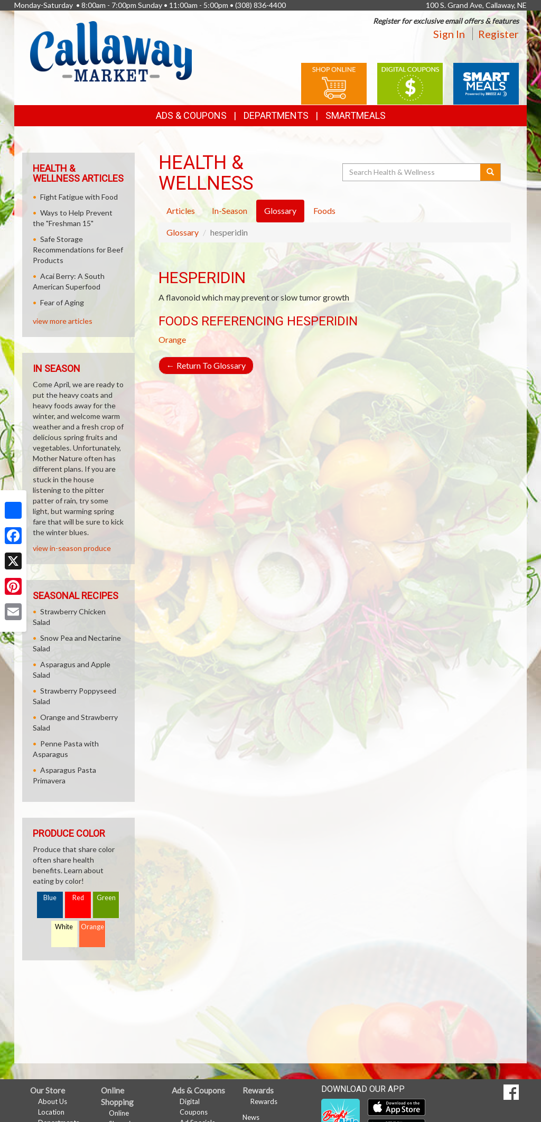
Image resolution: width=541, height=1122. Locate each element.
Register (498, 33)
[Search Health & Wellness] (412, 172)
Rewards (263, 1101)
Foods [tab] (324, 210)
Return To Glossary (206, 365)
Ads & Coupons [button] (191, 115)
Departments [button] (276, 115)
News (250, 1117)
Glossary (182, 232)
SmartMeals (355, 115)
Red (78, 898)
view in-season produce (72, 548)
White (64, 927)
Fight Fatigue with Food (79, 196)
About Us (52, 1101)
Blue (50, 898)
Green (106, 898)
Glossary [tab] (280, 210)
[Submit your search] (490, 172)
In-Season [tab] (229, 210)
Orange (172, 339)
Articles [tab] (180, 210)
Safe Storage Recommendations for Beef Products (78, 250)
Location (51, 1112)
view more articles (62, 320)
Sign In (449, 33)
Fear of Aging (62, 302)
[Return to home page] (111, 50)
